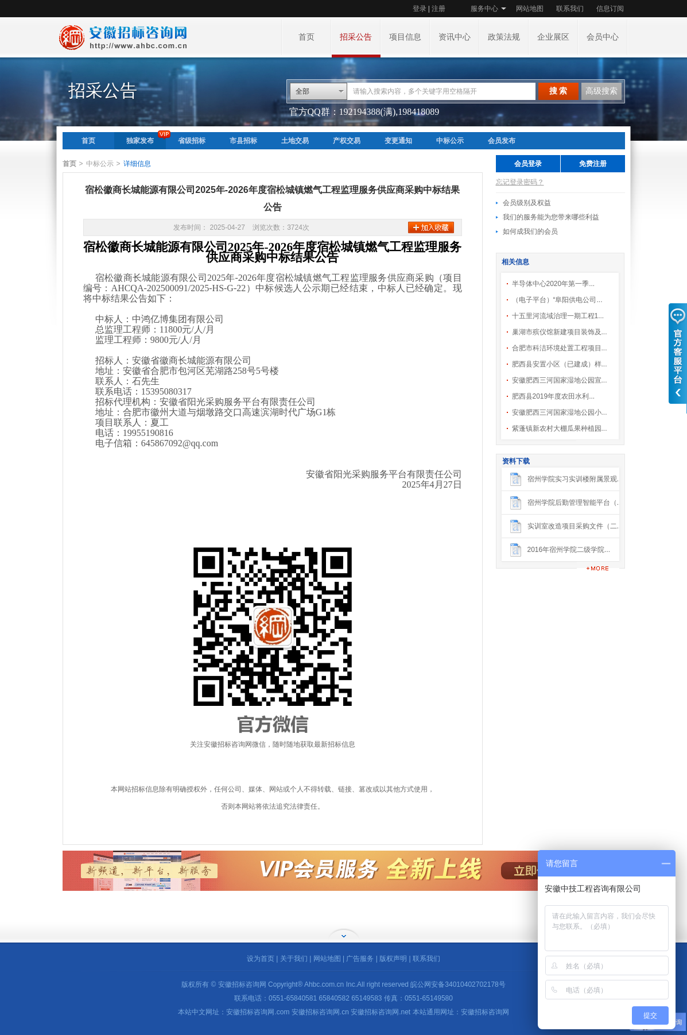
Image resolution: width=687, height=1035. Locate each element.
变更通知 (398, 141)
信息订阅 (610, 9)
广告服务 (360, 959)
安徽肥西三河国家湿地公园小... (559, 412)
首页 (306, 37)
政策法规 (504, 37)
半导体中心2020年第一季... (553, 284)
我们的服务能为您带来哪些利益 (551, 217)
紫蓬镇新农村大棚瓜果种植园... (559, 428)
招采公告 (356, 37)
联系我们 (570, 9)
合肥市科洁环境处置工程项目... (559, 348)
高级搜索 (601, 91)
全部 (302, 91)
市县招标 (243, 141)
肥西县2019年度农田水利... (553, 396)
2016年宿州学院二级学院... (569, 550)
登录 (419, 9)
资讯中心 (454, 37)
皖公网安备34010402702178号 (457, 984)
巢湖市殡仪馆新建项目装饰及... (559, 332)
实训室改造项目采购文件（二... (575, 526)
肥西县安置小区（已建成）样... (559, 364)
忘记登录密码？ (520, 182)
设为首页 (260, 959)
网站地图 (530, 9)
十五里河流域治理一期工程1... (558, 316)
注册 (438, 9)
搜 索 (558, 91)
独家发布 (140, 141)
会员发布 (501, 141)
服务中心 (484, 9)
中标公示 (450, 141)
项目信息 (405, 37)
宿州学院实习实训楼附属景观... (575, 479)
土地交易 (295, 141)
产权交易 (346, 141)
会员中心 (603, 37)
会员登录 (528, 164)
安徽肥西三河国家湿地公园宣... (559, 380)
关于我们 (294, 959)
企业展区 (553, 37)
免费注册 (593, 164)
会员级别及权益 (527, 203)
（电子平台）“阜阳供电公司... (557, 300)
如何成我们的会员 (530, 231)
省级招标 (191, 141)
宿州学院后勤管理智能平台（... (575, 503)
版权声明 (393, 959)
